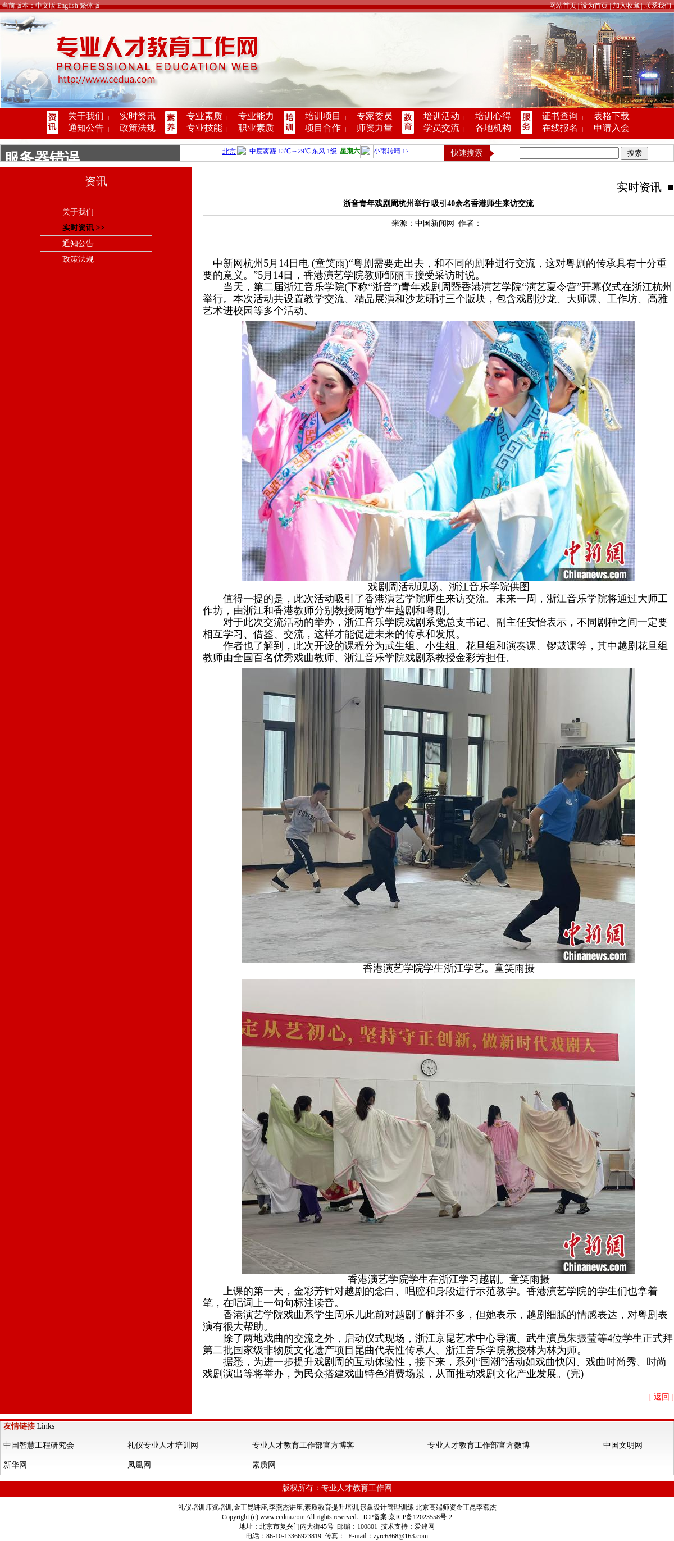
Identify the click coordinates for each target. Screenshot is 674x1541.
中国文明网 (623, 1445)
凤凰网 (139, 1465)
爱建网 (425, 1526)
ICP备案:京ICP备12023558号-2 (407, 1517)
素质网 (264, 1465)
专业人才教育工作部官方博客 (303, 1445)
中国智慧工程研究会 (38, 1445)
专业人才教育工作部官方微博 (478, 1445)
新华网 (15, 1465)
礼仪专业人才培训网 (162, 1445)
